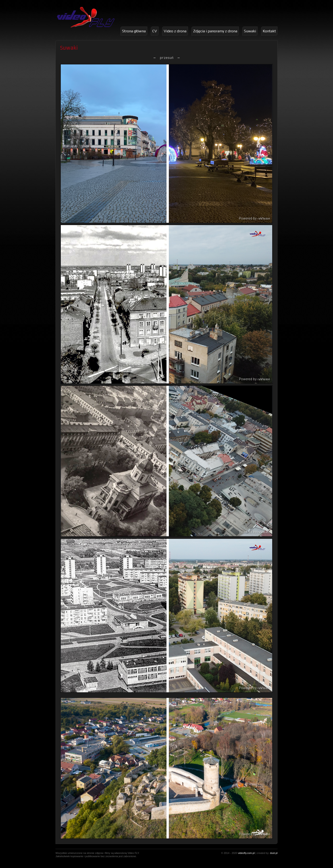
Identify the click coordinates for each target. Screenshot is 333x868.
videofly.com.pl (246, 853)
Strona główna (134, 31)
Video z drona (175, 31)
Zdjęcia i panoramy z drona (215, 31)
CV (154, 31)
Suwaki (250, 31)
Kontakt (269, 31)
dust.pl (274, 853)
